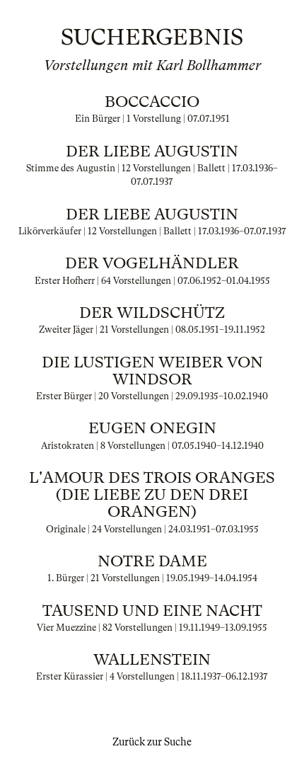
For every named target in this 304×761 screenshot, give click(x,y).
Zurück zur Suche (152, 742)
